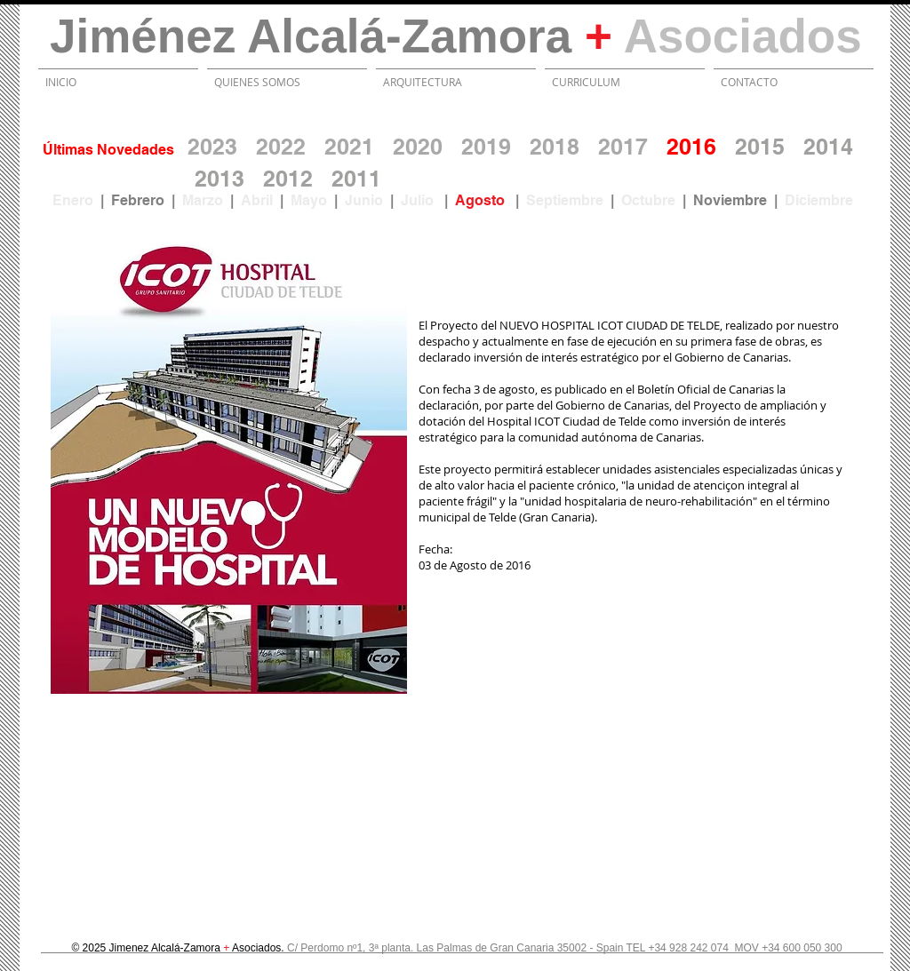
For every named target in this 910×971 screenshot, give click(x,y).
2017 (623, 146)
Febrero (137, 200)
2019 (486, 146)
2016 (691, 146)
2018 (554, 146)
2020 (418, 146)
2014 (828, 146)
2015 (760, 146)
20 (343, 178)
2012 (288, 178)
